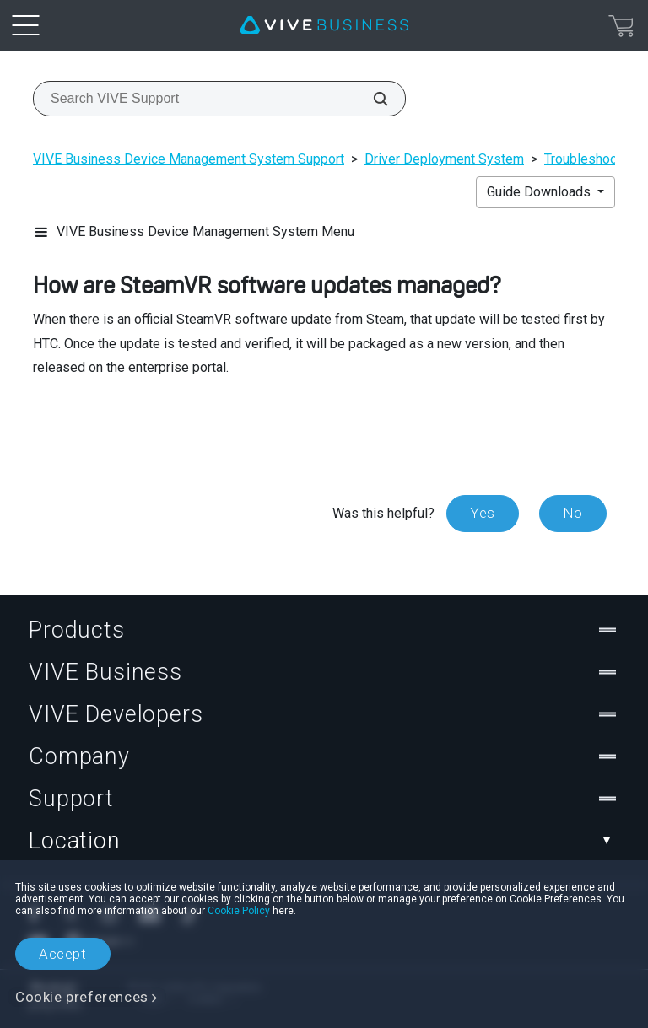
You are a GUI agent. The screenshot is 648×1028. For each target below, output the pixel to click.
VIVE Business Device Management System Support (188, 159)
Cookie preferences (81, 996)
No (573, 512)
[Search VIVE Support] (371, 99)
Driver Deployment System (444, 159)
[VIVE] (324, 25)
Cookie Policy (239, 911)
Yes (482, 512)
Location (324, 841)
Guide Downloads (540, 192)
